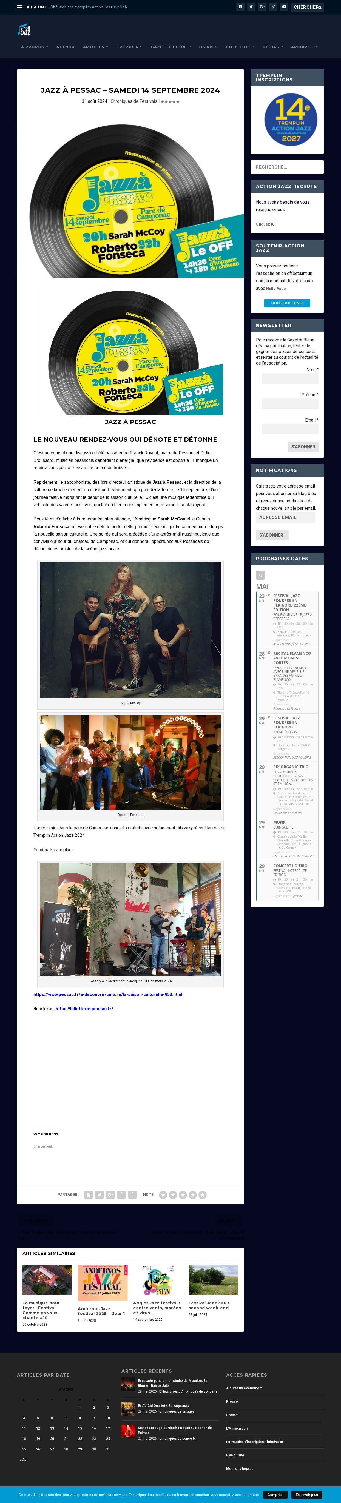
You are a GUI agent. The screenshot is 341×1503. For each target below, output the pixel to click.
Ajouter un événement (244, 1380)
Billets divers (169, 1383)
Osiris (206, 38)
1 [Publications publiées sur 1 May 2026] (80, 1399)
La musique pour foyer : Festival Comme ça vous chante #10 (41, 1302)
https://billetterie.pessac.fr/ (84, 1000)
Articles (93, 38)
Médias (270, 38)
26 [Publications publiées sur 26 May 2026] (38, 1441)
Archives (302, 38)
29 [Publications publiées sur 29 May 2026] (80, 1441)
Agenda (65, 38)
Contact (232, 1407)
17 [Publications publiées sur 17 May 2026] (108, 1420)
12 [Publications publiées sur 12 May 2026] (38, 1420)
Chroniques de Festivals (134, 93)
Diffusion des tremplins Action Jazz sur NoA (89, 7)
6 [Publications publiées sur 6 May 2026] (52, 1410)
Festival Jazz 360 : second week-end (209, 1297)
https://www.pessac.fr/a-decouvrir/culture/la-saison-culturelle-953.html (107, 986)
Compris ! (275, 1495)
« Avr (24, 1451)
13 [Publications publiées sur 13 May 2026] (52, 1420)
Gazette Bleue (169, 38)
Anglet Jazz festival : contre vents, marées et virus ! (157, 1299)
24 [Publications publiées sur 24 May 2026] (108, 1431)
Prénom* (310, 386)
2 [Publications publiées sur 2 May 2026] (94, 1399)
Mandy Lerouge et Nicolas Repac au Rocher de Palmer (175, 1422)
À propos (32, 38)
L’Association (237, 1420)
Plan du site (235, 1447)
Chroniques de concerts (199, 1383)
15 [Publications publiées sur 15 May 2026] (80, 1420)
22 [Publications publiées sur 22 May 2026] (80, 1431)
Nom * (312, 361)
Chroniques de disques (177, 1403)
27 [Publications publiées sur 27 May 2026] (52, 1441)
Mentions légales (240, 1460)
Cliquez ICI (266, 216)
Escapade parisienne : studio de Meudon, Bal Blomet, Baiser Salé (173, 1375)
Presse (232, 1393)
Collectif (238, 38)
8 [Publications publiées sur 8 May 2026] (80, 1410)
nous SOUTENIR (287, 295)
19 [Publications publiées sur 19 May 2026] (38, 1431)
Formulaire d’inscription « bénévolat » (255, 1434)
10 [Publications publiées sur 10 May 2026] (108, 1410)
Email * (312, 411)
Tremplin (127, 38)
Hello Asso (276, 280)
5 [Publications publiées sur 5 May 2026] (38, 1410)
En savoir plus (307, 1495)
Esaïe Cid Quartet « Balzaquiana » (163, 1397)
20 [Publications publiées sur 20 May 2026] (52, 1431)
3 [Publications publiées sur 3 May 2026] (108, 1399)
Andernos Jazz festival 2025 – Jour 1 (101, 1303)
